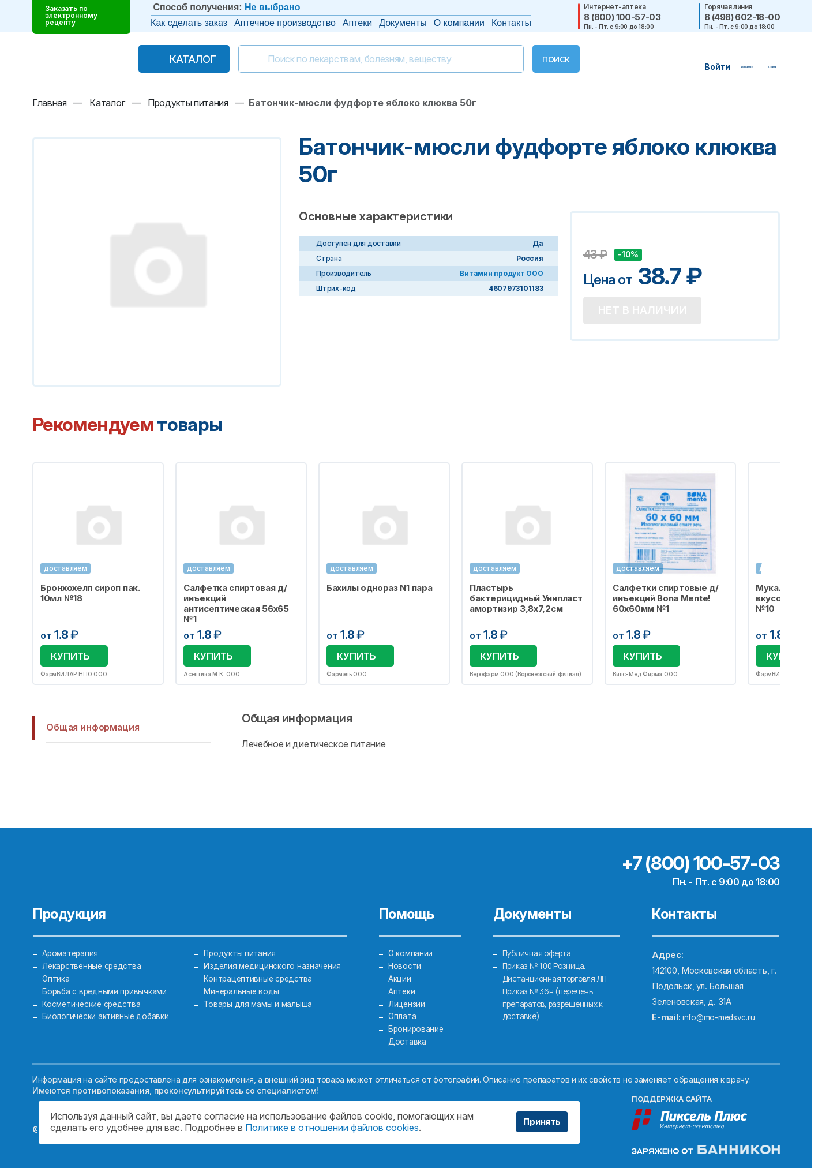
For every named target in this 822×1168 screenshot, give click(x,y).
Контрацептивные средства (261, 962)
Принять (538, 1122)
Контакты (511, 23)
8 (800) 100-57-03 (622, 17)
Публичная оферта (539, 931)
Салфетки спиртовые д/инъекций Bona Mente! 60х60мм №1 (666, 598)
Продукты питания (241, 931)
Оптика (56, 962)
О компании (459, 23)
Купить (70, 656)
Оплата (402, 1009)
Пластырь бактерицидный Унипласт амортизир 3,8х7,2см (526, 598)
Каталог (168, 59)
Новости (405, 946)
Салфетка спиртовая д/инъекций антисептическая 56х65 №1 (236, 603)
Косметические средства (95, 993)
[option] (98, 574)
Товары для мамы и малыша (259, 993)
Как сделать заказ (189, 23)
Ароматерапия (71, 931)
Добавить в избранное (593, 237)
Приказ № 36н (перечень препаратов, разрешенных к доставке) (558, 993)
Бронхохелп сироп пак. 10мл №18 (90, 593)
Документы (402, 23)
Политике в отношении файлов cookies (332, 1127)
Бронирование (416, 1024)
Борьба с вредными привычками (107, 977)
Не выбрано (272, 7)
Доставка (408, 1040)
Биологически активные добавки (107, 1009)
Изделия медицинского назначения (274, 946)
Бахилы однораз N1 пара (379, 588)
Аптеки (357, 23)
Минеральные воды (242, 977)
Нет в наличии (648, 313)
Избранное (147, 478)
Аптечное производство (285, 23)
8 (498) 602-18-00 (742, 17)
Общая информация (92, 729)
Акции (400, 962)
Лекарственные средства (95, 946)
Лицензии (407, 993)
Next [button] (778, 574)
